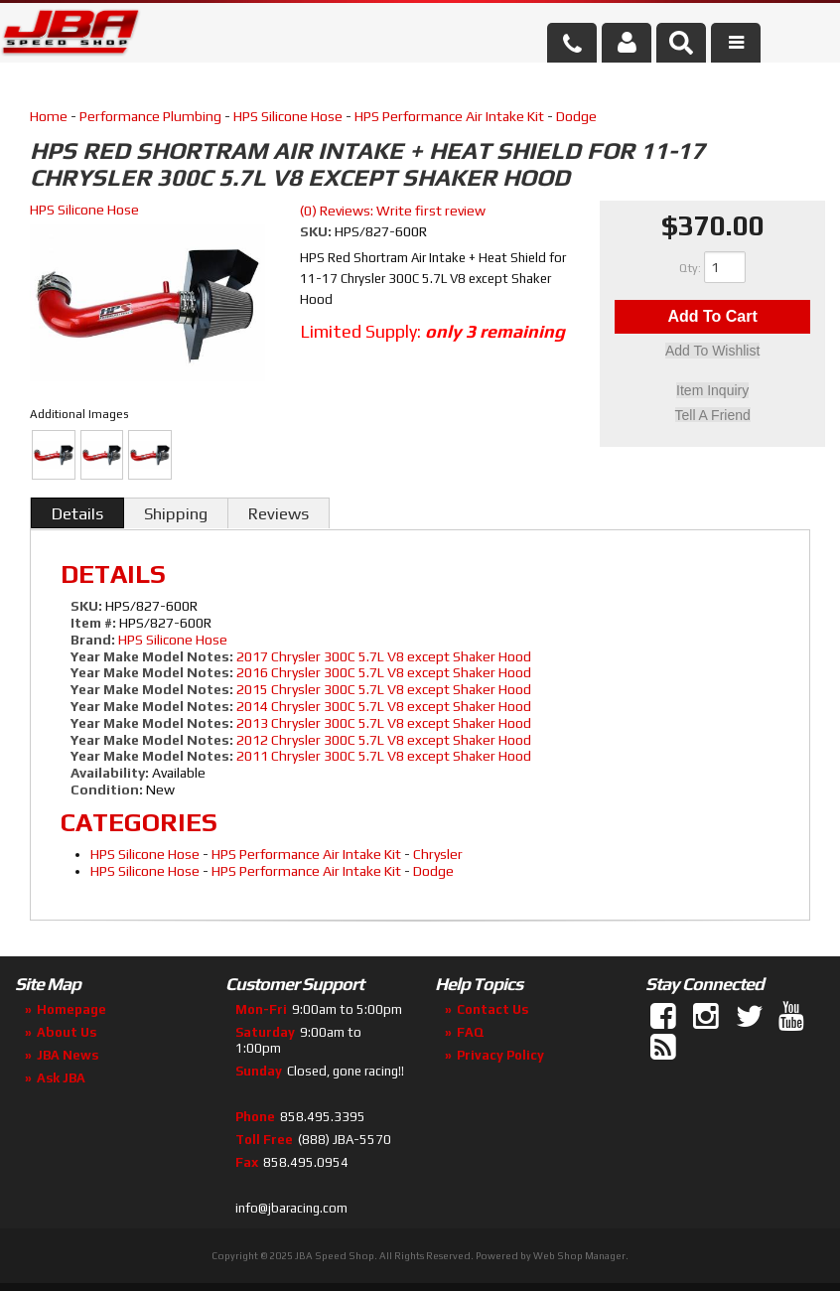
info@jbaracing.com (291, 1208)
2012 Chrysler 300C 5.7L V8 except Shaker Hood (383, 740)
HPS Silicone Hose (288, 116)
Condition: (106, 789)
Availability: (109, 773)
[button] (681, 43)
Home (49, 116)
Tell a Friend (713, 415)
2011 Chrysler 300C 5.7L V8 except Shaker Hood (383, 756)
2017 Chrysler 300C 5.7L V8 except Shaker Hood (383, 656)
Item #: (94, 623)
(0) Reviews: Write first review (393, 210)
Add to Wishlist (712, 352)
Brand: (92, 639)
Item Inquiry (712, 391)
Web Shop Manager (579, 1255)
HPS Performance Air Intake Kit (449, 116)
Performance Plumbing (150, 116)
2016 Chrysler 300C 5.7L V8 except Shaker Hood (383, 672)
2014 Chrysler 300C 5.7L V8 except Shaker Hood (383, 706)
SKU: (317, 231)
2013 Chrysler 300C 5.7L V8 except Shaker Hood (383, 723)
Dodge (576, 116)
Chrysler (438, 854)
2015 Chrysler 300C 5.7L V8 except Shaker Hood (383, 689)
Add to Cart (712, 317)
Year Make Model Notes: (151, 656)
